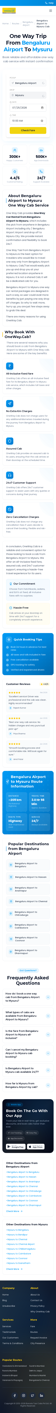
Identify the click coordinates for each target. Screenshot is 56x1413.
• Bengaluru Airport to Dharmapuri (23, 1205)
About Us (35, 1294)
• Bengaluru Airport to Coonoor (22, 1200)
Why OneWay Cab (40, 1311)
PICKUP (13, 78)
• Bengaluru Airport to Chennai (22, 1186)
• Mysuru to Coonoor (16, 1258)
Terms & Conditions (12, 1343)
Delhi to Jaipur (35, 1371)
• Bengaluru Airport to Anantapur (23, 1181)
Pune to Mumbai (9, 1371)
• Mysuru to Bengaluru (17, 1229)
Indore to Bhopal (9, 1375)
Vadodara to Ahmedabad (14, 1366)
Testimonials (9, 1332)
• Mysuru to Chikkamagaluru (20, 1248)
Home (5, 23)
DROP (12, 90)
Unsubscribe (8, 1305)
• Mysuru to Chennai (16, 1239)
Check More (14, 1211)
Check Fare (28, 130)
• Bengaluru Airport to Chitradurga (23, 1191)
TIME (13, 115)
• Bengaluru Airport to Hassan (21, 1176)
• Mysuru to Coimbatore (18, 1253)
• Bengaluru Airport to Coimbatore (24, 1195)
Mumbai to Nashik (37, 1375)
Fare (32, 1326)
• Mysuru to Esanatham (18, 1263)
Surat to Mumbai (37, 1366)
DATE (13, 102)
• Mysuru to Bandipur (16, 1234)
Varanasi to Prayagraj (12, 1380)
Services (6, 1326)
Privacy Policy (37, 1305)
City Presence (37, 1343)
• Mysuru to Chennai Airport (20, 1244)
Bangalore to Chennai (39, 1380)
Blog (4, 1300)
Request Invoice (38, 1337)
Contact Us (36, 1300)
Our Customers (10, 1337)
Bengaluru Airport (28, 24)
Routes (15, 23)
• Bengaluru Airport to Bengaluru (22, 1172)
